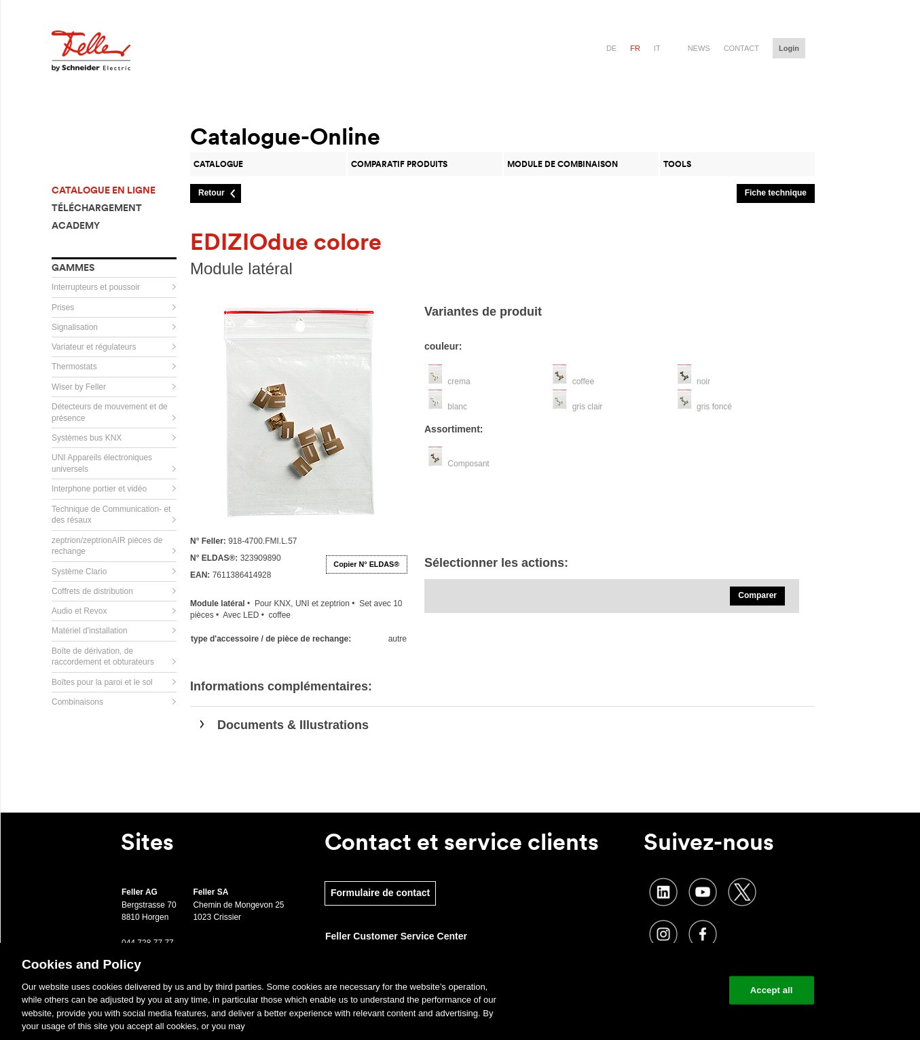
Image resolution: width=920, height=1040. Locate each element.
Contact (741, 48)
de (611, 48)
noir (703, 381)
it (657, 48)
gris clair (587, 406)
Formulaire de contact (380, 892)
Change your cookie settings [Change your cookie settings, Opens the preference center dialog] (655, 990)
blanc (457, 406)
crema (458, 381)
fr (635, 48)
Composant (468, 463)
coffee (583, 381)
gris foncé (714, 406)
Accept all (771, 990)
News (699, 48)
